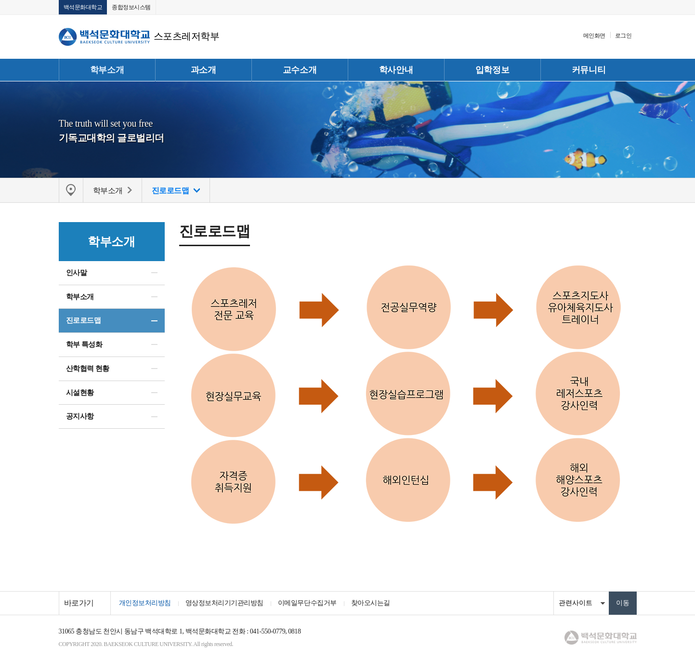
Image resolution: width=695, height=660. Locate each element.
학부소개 (107, 70)
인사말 (76, 273)
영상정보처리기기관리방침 (224, 603)
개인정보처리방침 (145, 603)
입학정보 (492, 70)
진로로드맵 (83, 320)
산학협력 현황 (87, 368)
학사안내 (396, 70)
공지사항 (80, 416)
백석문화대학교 (83, 7)
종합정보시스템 (131, 7)
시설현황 (80, 392)
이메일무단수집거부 (307, 603)
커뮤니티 (588, 70)
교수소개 (299, 70)
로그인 (623, 35)
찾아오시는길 (370, 603)
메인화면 (594, 35)
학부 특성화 (84, 344)
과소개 (203, 70)
